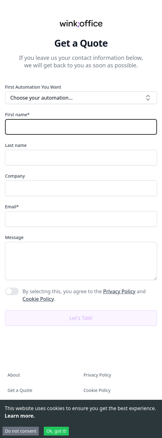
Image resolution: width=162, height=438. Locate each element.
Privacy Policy (119, 291)
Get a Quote (20, 390)
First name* (17, 114)
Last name (16, 145)
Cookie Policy (38, 298)
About (14, 375)
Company (15, 176)
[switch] (12, 291)
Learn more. (20, 415)
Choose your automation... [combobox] (81, 98)
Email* (12, 207)
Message (14, 237)
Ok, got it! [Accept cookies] (56, 431)
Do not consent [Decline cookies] (20, 431)
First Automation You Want (33, 87)
